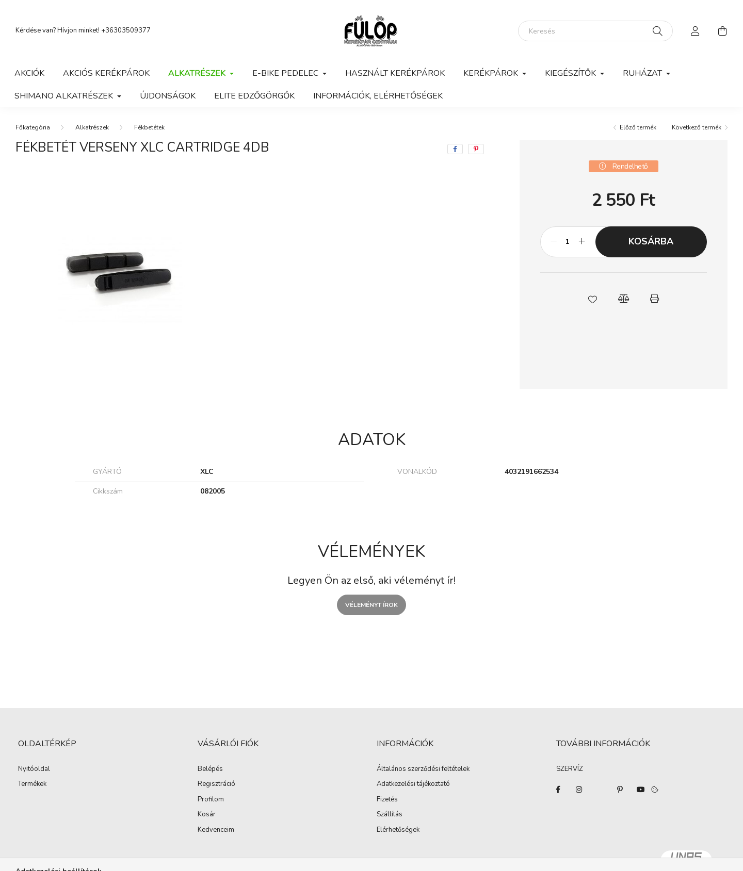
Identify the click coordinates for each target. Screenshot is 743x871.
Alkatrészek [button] (198, 73)
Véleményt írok (371, 605)
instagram (579, 789)
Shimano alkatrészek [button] (64, 96)
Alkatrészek (92, 127)
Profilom (211, 800)
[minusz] (553, 242)
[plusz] (582, 242)
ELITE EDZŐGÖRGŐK (254, 96)
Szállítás (389, 815)
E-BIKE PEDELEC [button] (286, 73)
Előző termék (638, 127)
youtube (641, 789)
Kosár (207, 815)
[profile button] (695, 31)
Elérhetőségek (398, 830)
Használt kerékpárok (395, 73)
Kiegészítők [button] (571, 73)
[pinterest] (476, 149)
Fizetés (387, 800)
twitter (599, 789)
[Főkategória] (32, 127)
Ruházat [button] (643, 73)
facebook (558, 789)
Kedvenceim (216, 830)
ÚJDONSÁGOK (168, 96)
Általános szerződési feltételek (423, 769)
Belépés (210, 769)
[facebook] (455, 149)
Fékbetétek (149, 127)
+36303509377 (126, 30)
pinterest (620, 789)
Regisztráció (216, 784)
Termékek (32, 784)
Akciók (29, 73)
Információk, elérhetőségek (378, 96)
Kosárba (650, 241)
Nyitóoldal (34, 769)
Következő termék (696, 127)
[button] (592, 298)
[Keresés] (595, 31)
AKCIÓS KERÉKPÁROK (106, 73)
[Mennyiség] (567, 242)
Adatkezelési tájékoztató (413, 784)
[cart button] (722, 31)
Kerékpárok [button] (491, 73)
